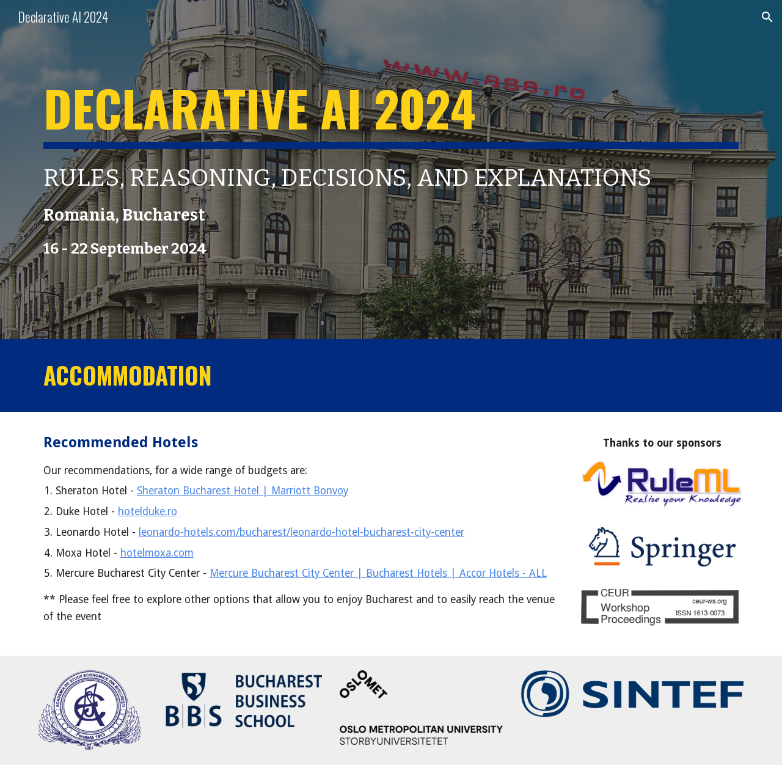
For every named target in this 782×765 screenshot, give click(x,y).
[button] (767, 17)
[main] (391, 169)
